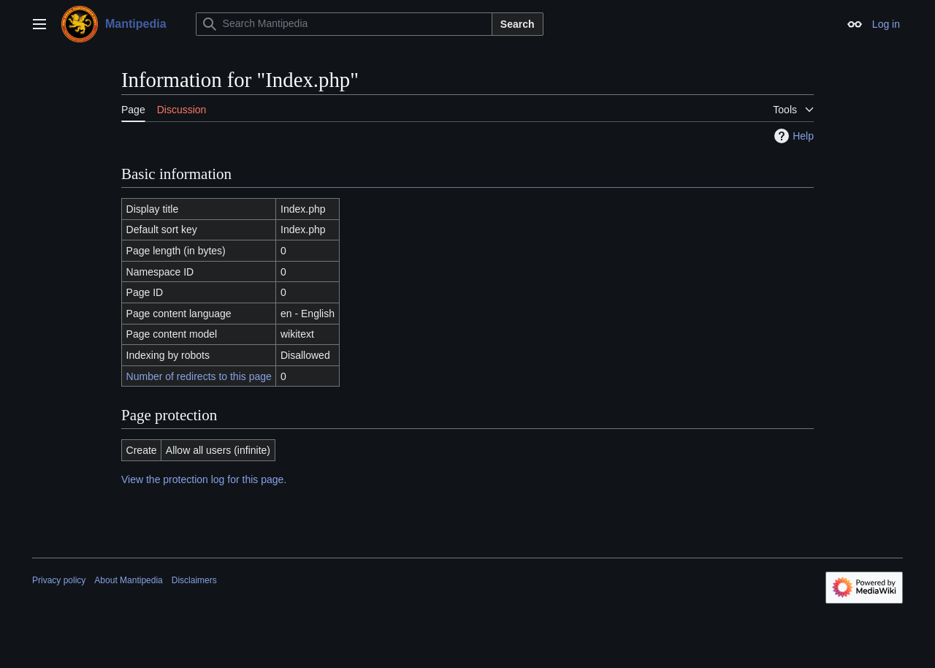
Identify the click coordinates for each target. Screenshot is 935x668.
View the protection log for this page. (203, 479)
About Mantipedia (128, 580)
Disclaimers (194, 580)
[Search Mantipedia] (344, 24)
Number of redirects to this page (199, 376)
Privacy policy (58, 580)
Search (517, 24)
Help (792, 136)
